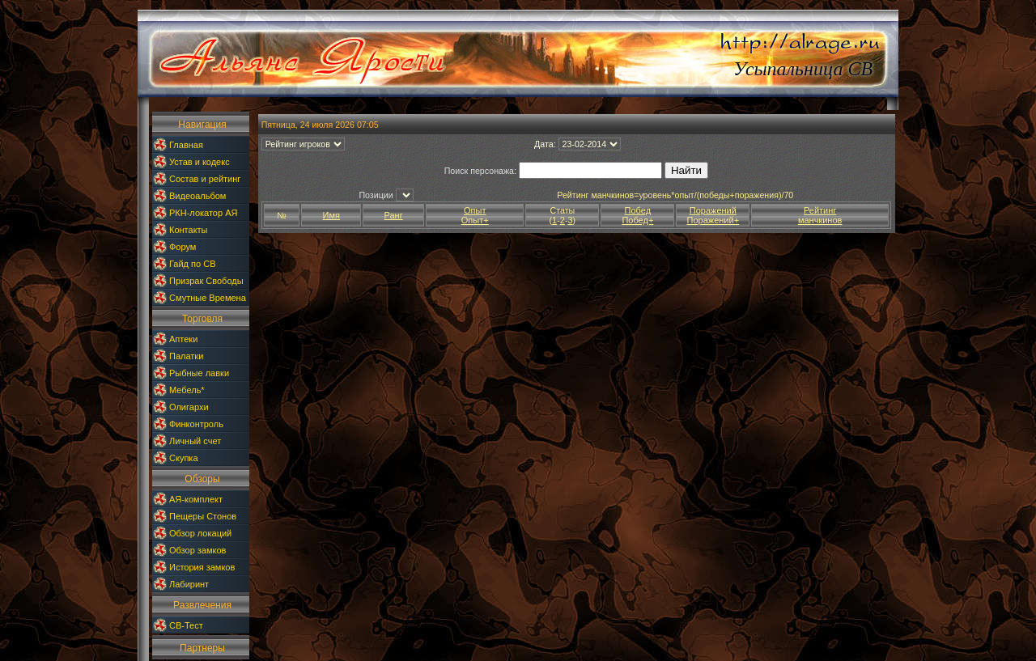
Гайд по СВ (192, 264)
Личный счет (195, 441)
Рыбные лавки (199, 373)
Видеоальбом (197, 196)
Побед (638, 210)
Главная (186, 145)
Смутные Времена (207, 298)
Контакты (188, 230)
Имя (331, 215)
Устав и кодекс (199, 162)
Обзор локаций (200, 533)
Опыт (475, 210)
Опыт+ (475, 220)
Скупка (183, 458)
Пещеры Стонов (202, 516)
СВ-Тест (186, 625)
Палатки (186, 356)
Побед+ (637, 220)
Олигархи (189, 407)
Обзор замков (197, 550)
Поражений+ (713, 220)
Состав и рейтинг (204, 179)
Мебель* (187, 390)
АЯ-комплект (196, 499)
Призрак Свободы (206, 281)
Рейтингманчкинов (820, 215)
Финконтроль (196, 424)
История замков (202, 567)
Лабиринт (189, 584)
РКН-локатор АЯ (203, 213)
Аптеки (183, 339)
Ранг (393, 215)
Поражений (713, 210)
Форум (182, 247)
